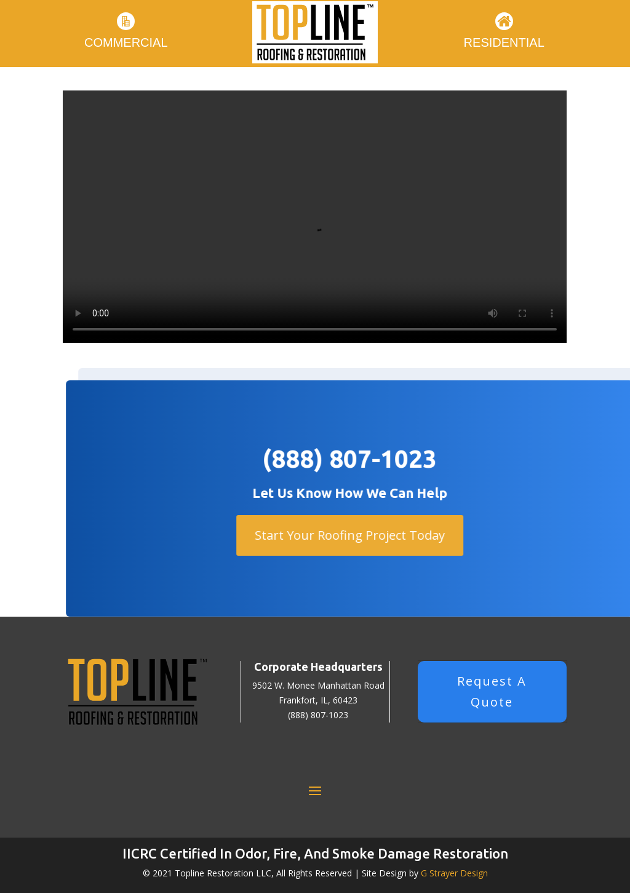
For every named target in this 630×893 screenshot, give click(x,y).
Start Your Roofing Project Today (363, 535)
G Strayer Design (454, 873)
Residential (504, 42)
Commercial (126, 42)
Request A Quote (492, 691)
